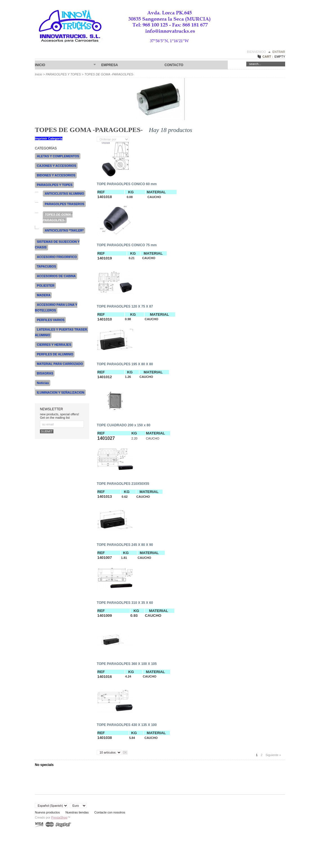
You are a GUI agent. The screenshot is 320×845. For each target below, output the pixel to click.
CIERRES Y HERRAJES (54, 344)
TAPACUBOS (46, 266)
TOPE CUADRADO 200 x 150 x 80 (123, 425)
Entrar (278, 51)
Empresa (109, 65)
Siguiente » (273, 755)
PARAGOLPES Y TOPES (63, 74)
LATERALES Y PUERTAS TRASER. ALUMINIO (61, 332)
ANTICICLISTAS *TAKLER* (64, 230)
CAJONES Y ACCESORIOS (56, 165)
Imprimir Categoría (48, 138)
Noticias (43, 383)
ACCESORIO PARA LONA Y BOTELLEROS (56, 307)
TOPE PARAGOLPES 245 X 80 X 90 (125, 545)
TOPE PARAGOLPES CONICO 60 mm (127, 184)
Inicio (65, 65)
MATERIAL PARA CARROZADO (60, 364)
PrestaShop (59, 817)
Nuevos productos (47, 812)
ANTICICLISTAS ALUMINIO (64, 193)
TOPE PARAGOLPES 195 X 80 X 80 (125, 364)
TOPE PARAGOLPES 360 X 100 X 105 (127, 664)
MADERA (43, 295)
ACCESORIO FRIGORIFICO (57, 257)
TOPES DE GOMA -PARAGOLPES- (58, 217)
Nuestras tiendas (77, 812)
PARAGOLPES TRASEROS (64, 204)
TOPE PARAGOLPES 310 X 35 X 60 (125, 603)
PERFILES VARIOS (50, 320)
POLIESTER (45, 285)
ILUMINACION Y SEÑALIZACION (60, 392)
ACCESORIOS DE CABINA (56, 276)
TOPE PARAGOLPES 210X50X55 (123, 484)
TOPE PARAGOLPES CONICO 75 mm (127, 245)
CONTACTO (173, 65)
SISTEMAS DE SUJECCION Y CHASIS (57, 244)
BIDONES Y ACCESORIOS (56, 175)
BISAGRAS (45, 373)
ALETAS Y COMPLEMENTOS (58, 156)
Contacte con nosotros (109, 812)
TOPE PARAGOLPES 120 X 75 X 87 (125, 306)
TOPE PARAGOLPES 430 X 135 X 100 (127, 725)
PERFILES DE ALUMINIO (55, 354)
